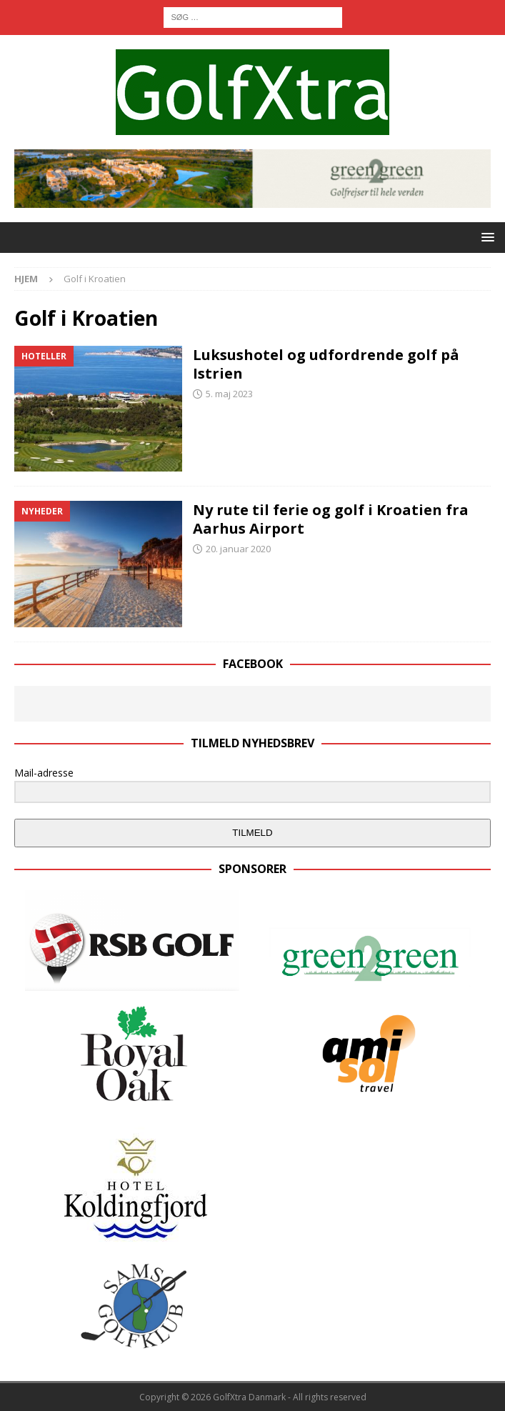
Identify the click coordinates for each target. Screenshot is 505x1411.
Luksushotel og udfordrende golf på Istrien (326, 364)
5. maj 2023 (229, 393)
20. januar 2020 (238, 548)
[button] (485, 237)
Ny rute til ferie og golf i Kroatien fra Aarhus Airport (331, 519)
